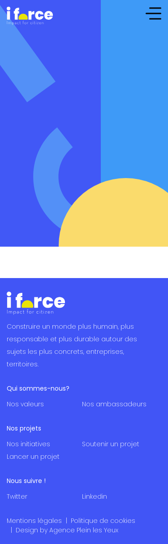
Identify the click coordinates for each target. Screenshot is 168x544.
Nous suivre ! (26, 480)
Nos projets (24, 428)
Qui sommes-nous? (38, 388)
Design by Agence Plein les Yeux (67, 530)
